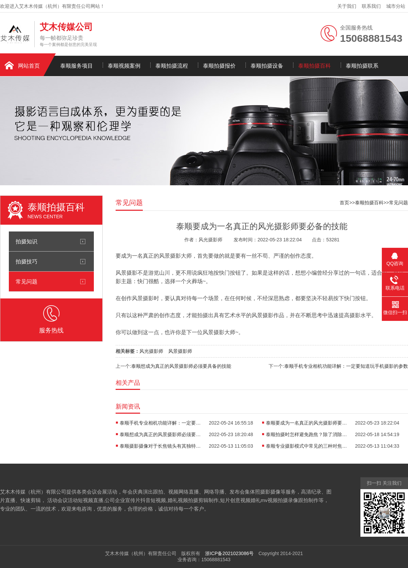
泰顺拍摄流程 (171, 66)
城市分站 (395, 6)
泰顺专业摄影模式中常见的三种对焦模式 (306, 446)
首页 (344, 202)
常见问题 (26, 281)
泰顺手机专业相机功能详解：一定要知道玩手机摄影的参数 (346, 366)
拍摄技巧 (26, 261)
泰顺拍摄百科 (314, 66)
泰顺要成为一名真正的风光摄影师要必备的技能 (306, 423)
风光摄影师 (151, 351)
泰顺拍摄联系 (362, 66)
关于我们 (346, 6)
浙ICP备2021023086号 (229, 553)
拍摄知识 (26, 241)
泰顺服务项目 (76, 66)
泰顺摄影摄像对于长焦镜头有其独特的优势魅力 (160, 446)
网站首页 (29, 66)
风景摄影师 (180, 351)
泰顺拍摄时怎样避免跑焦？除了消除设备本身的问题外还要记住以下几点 (306, 434)
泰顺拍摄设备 (267, 66)
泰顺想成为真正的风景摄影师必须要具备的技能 (181, 366)
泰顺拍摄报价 (219, 66)
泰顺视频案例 (124, 66)
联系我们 (371, 6)
